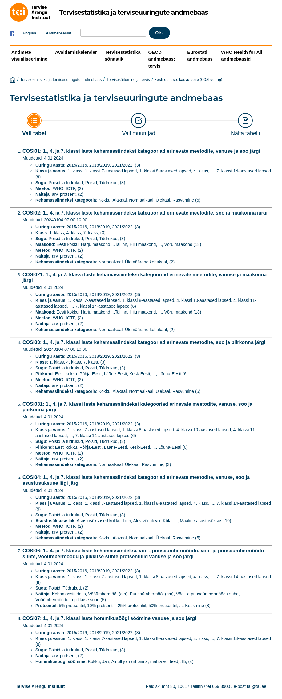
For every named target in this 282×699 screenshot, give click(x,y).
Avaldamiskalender (76, 52)
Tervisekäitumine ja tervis (128, 79)
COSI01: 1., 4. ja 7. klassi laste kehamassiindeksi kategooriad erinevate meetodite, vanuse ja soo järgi (141, 151)
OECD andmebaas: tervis (161, 59)
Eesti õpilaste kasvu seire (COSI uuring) (188, 79)
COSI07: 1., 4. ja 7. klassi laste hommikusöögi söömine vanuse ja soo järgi (109, 618)
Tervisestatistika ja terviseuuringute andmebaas (61, 79)
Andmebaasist (58, 33)
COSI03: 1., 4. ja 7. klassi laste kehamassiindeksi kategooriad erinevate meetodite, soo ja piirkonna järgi (143, 342)
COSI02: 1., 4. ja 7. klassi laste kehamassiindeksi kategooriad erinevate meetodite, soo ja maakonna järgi (145, 212)
